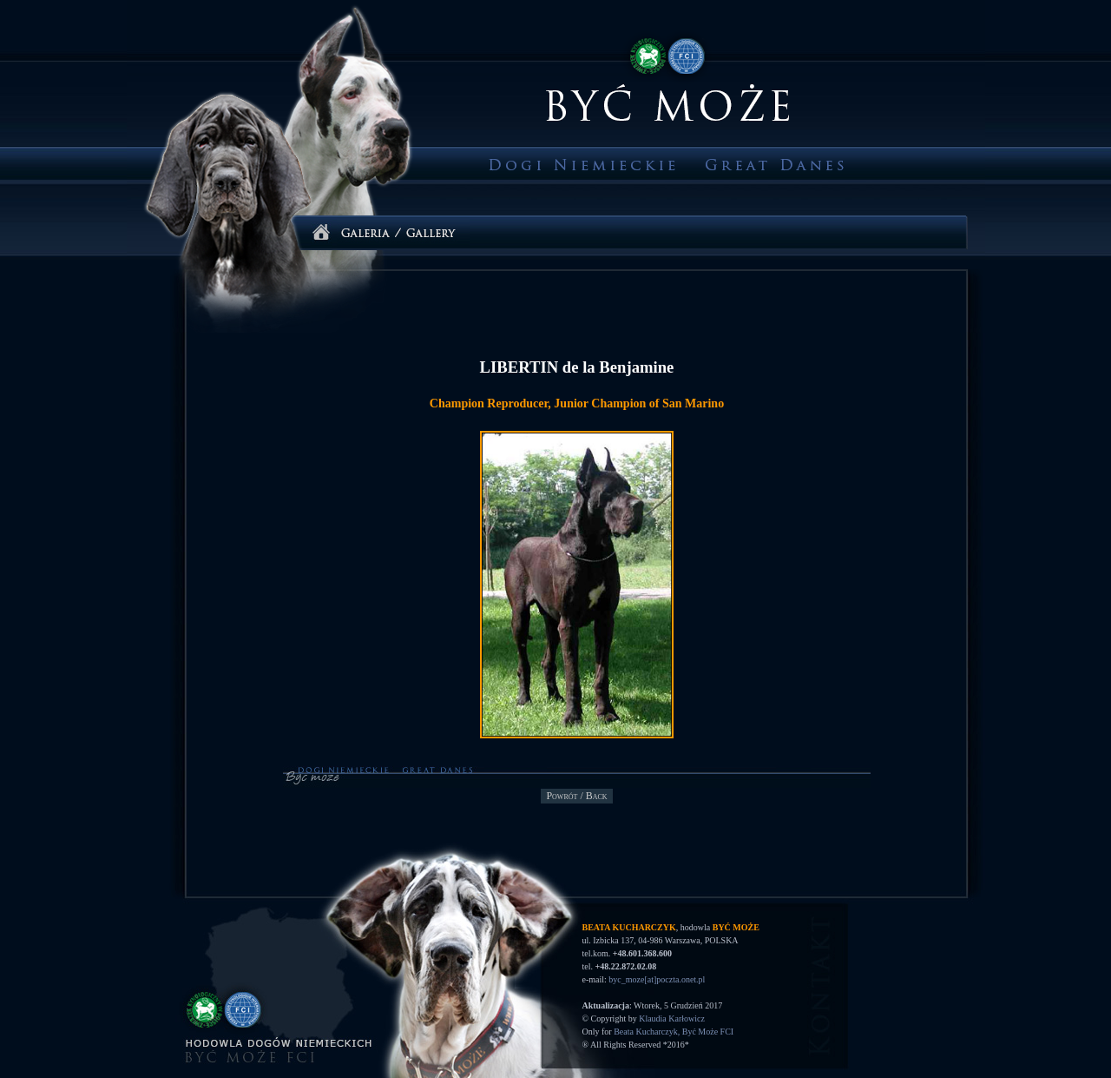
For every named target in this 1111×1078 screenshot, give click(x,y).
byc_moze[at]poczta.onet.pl (656, 979)
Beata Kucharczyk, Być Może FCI (673, 1031)
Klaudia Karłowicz (672, 1018)
